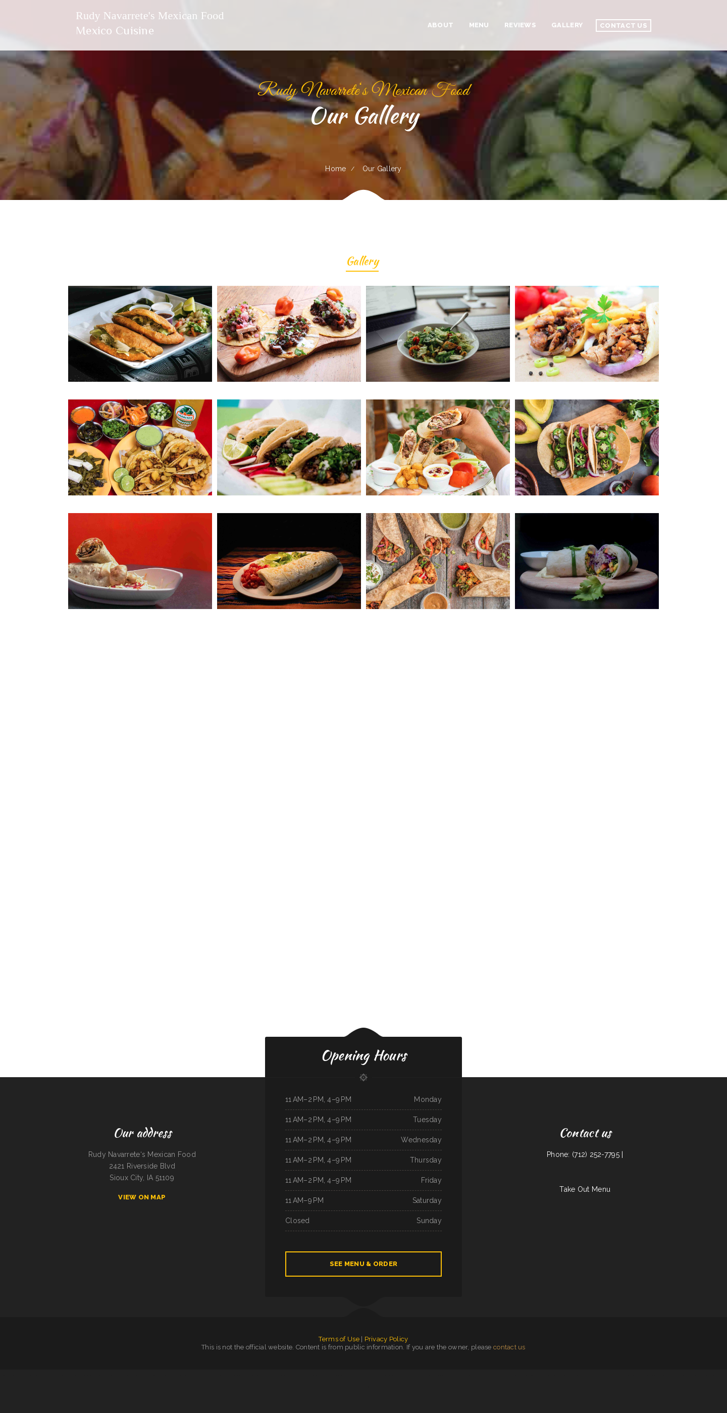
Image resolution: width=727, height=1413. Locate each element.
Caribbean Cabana (546, 1375)
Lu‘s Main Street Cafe (206, 1375)
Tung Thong (520, 1375)
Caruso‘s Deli (194, 1375)
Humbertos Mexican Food (404, 1375)
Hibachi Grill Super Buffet (254, 1375)
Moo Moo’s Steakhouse (222, 1375)
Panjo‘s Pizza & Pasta (589, 1375)
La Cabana (242, 1375)
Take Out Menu (584, 1189)
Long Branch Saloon (434, 1375)
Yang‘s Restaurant (287, 1375)
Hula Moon (511, 1375)
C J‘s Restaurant (696, 1375)
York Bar (297, 1375)
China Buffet (89, 1375)
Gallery (362, 262)
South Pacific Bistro (420, 1375)
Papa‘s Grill (61, 1375)
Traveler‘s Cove (663, 1375)
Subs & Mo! (456, 1375)
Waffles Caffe (349, 1375)
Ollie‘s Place (38, 1375)
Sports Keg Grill (26, 1375)
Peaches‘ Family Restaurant (134, 1375)
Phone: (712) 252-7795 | (585, 1154)
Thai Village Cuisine (149, 1375)
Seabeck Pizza (16, 1375)
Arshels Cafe (483, 1375)
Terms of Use (339, 1339)
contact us (509, 1347)
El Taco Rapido (161, 1375)
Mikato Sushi (268, 1375)
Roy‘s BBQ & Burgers (574, 1375)
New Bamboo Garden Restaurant (312, 1375)
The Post (334, 1375)
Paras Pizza (673, 1375)
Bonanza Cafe (6, 1375)
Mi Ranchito (171, 1375)
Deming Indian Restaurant (711, 1375)
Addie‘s (341, 1375)
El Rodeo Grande (100, 1375)
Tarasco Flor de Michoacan (605, 1375)
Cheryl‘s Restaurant (499, 1375)
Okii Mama (277, 1375)
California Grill (644, 1375)
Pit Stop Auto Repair (182, 1375)
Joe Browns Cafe (684, 1375)
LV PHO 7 (465, 1375)
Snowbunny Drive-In (370, 1386)
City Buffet (233, 1375)
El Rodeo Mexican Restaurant (115, 1375)
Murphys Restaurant (49, 1375)
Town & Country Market (533, 1375)
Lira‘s (490, 1375)
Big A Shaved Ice (446, 1375)
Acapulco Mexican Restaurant (365, 1375)
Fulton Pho (654, 1375)
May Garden (326, 1375)
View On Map (142, 1197)
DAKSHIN (474, 1375)
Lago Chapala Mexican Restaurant (385, 1375)
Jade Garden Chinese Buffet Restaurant (626, 1375)
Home (335, 169)
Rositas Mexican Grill (560, 1375)
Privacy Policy (386, 1339)
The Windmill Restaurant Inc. (75, 1375)
